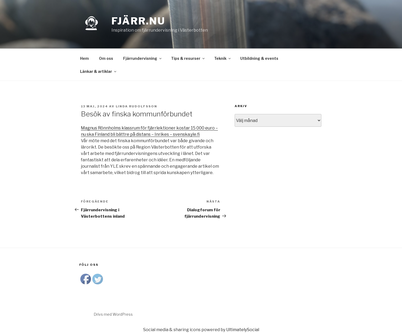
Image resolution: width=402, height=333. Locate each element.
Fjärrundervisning (142, 58)
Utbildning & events (259, 58)
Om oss (106, 58)
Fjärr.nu (138, 21)
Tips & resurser (188, 58)
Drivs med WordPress (113, 314)
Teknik (222, 58)
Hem (84, 58)
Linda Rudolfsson (137, 106)
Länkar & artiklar (98, 71)
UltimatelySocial (242, 329)
